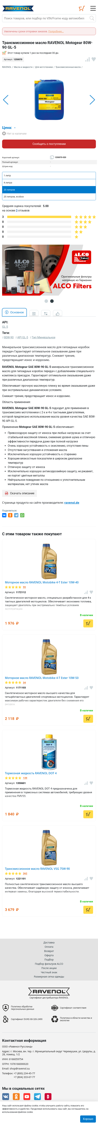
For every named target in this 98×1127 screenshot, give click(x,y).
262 (25, 873)
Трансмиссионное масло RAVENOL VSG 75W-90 (37, 869)
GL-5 (5, 326)
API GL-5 (22, 337)
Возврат (49, 951)
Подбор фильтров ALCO (49, 963)
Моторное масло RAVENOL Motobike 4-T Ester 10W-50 (42, 678)
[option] (49, 100)
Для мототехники (44, 67)
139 (25, 778)
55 (24, 587)
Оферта (49, 955)
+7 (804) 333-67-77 (24, 1077)
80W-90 (9, 337)
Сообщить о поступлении (49, 144)
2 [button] (52, 301)
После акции (49, 968)
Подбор (49, 959)
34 (24, 682)
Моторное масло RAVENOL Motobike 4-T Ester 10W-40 (42, 582)
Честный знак (49, 972)
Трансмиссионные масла (68, 67)
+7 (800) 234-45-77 (24, 1073)
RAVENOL (6, 67)
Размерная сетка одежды (49, 976)
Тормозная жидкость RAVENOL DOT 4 (31, 773)
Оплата (49, 946)
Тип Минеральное (43, 337)
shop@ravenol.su (20, 1068)
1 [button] (46, 301)
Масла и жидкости (23, 67)
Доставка (49, 942)
